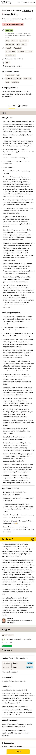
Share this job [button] (8, 743)
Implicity (28, 10)
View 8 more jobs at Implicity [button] (13, 746)
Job (12, 105)
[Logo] (6, 2)
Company (22, 105)
